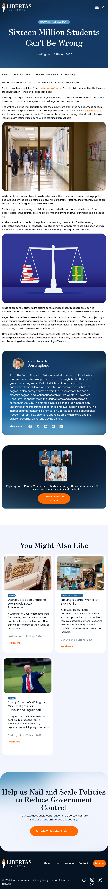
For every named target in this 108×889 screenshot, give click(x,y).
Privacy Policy (40, 880)
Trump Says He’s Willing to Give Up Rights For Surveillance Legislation (26, 706)
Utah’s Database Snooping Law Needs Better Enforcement (27, 603)
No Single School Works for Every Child (80, 602)
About (47, 863)
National (69, 863)
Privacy (12, 595)
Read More (14, 642)
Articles (26, 74)
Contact (83, 863)
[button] (97, 7)
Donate (99, 863)
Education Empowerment (54, 21)
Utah (15, 74)
